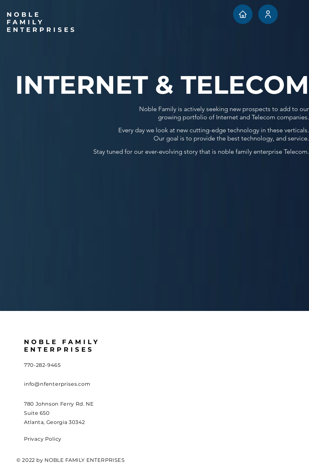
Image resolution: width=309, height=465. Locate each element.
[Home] (243, 14)
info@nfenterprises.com (57, 384)
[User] (268, 14)
